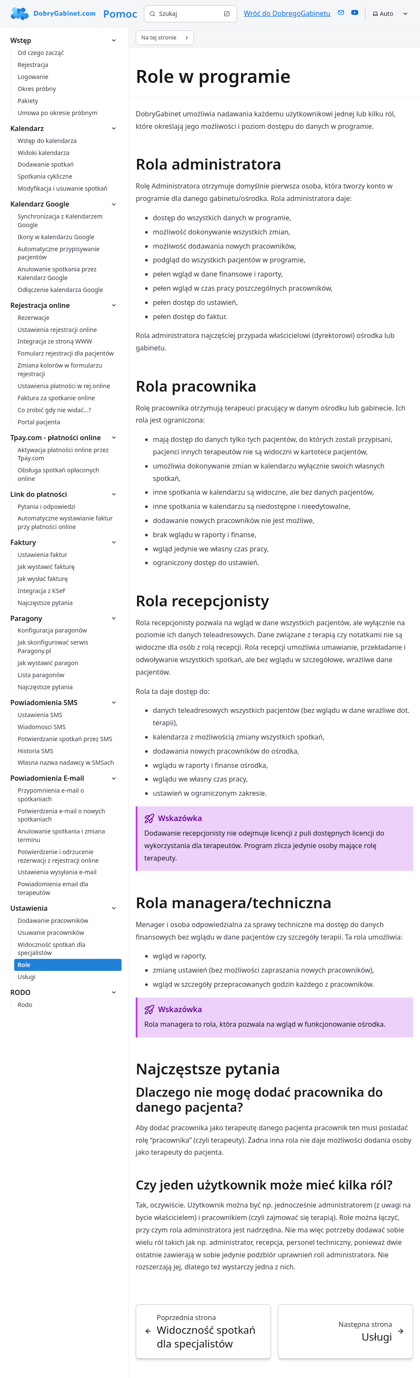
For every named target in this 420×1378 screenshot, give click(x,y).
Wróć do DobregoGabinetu (287, 13)
